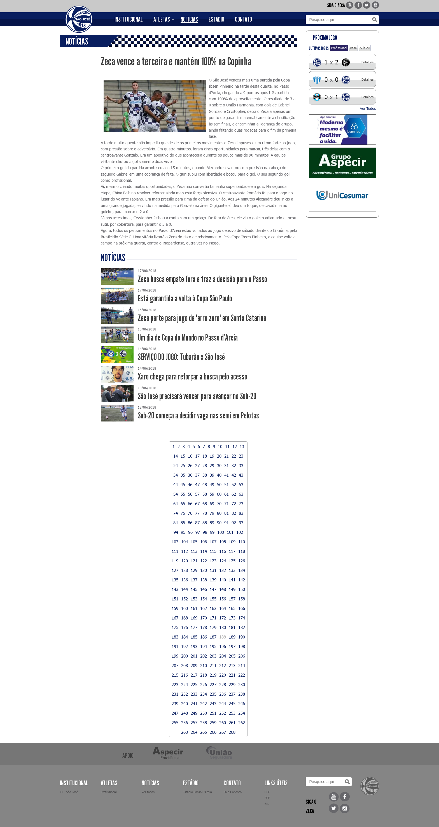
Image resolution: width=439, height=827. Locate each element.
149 (232, 589)
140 (222, 579)
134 (241, 570)
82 (234, 513)
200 (184, 655)
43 (241, 474)
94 (176, 532)
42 (234, 474)
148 (222, 589)
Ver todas (148, 792)
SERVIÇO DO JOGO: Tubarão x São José (181, 357)
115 (213, 551)
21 (226, 455)
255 (175, 722)
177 (194, 627)
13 (242, 446)
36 (190, 474)
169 (194, 617)
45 (183, 484)
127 (175, 570)
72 (234, 503)
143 (175, 589)
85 (183, 522)
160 (184, 608)
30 (219, 465)
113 (194, 551)
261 (232, 722)
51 (226, 484)
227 (213, 684)
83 (241, 513)
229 (232, 684)
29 (212, 465)
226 (203, 684)
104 (184, 541)
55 (183, 494)
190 (241, 636)
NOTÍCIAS (189, 19)
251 (213, 713)
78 (204, 513)
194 (203, 646)
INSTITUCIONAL (129, 19)
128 (184, 570)
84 (175, 522)
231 (175, 693)
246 (241, 703)
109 (232, 541)
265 (203, 732)
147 (213, 589)
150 (241, 589)
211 (213, 665)
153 (194, 598)
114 (203, 551)
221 (232, 674)
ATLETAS (161, 19)
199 (175, 655)
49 (212, 484)
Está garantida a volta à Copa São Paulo (185, 298)
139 (213, 579)
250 (203, 713)
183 (175, 636)
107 (213, 541)
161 (194, 608)
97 (197, 532)
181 (232, 627)
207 (175, 665)
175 (175, 627)
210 (203, 665)
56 (190, 494)
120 (184, 560)
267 (222, 732)
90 (219, 522)
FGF (267, 798)
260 (222, 722)
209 (194, 665)
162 (203, 608)
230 (241, 684)
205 (232, 655)
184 (184, 636)
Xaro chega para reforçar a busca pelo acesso (192, 376)
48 (204, 484)
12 (234, 446)
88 (204, 522)
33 (241, 465)
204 (222, 655)
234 (203, 693)
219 (213, 674)
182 (241, 627)
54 (175, 494)
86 (190, 522)
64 (175, 503)
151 (175, 598)
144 (184, 589)
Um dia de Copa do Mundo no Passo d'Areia (188, 337)
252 (222, 713)
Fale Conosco (233, 792)
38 (204, 474)
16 (190, 455)
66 (190, 503)
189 (232, 636)
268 (232, 732)
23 (241, 455)
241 (194, 703)
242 (203, 703)
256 (184, 722)
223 (175, 684)
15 (183, 455)
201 (194, 655)
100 (220, 532)
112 (184, 551)
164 (222, 608)
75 (183, 513)
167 (175, 617)
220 (222, 674)
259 (213, 722)
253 (232, 713)
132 (222, 570)
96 (190, 532)
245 (232, 703)
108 (222, 541)
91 (226, 522)
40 (219, 474)
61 (226, 494)
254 (241, 713)
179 (213, 627)
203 (213, 655)
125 (232, 560)
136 (184, 579)
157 (232, 598)
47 (197, 484)
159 (175, 608)
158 (241, 598)
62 (234, 494)
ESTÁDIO (216, 19)
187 (213, 636)
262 (241, 722)
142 (241, 579)
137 (194, 579)
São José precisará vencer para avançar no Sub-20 (197, 396)
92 (234, 522)
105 (194, 541)
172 (222, 617)
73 (241, 503)
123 (213, 560)
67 (197, 503)
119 (175, 560)
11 (227, 446)
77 (197, 513)
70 (219, 503)
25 (183, 465)
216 (184, 674)
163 (213, 608)
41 (226, 474)
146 (203, 589)
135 (175, 579)
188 (222, 636)
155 (213, 598)
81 (226, 513)
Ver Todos (368, 108)
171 (213, 617)
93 (241, 522)
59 (212, 494)
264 (194, 732)
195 (213, 646)
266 (213, 732)
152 (184, 598)
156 (222, 598)
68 (204, 503)
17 (197, 455)
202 (203, 655)
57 (197, 494)
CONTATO (243, 19)
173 (232, 617)
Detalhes (367, 62)
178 (203, 627)
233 (194, 693)
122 (203, 560)
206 (241, 655)
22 (234, 455)
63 (241, 494)
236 (222, 693)
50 (219, 484)
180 (222, 627)
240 (184, 703)
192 (184, 646)
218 (203, 674)
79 (212, 513)
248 (184, 713)
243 (213, 703)
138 (203, 579)
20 (219, 455)
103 (175, 541)
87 (197, 522)
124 (222, 560)
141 (232, 579)
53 (241, 484)
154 (203, 598)
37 (197, 474)
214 (241, 665)
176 (184, 627)
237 (232, 693)
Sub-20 (365, 48)
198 (241, 646)
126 (241, 560)
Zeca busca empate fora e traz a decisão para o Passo (202, 279)
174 (241, 617)
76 (190, 513)
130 (203, 570)
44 (175, 484)
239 (175, 703)
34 (175, 474)
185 (194, 636)
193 (194, 646)
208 (184, 665)
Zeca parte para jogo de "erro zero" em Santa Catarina (202, 318)
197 (232, 646)
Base (353, 48)
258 (203, 722)
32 (234, 465)
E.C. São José (69, 792)
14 (175, 455)
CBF (267, 792)
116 (222, 551)
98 (205, 532)
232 (184, 693)
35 (183, 474)
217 (194, 674)
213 (232, 665)
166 (241, 608)
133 (232, 570)
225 (194, 684)
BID (267, 803)
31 (226, 465)
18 (204, 455)
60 (219, 494)
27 (197, 465)
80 (219, 513)
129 (194, 570)
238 (241, 693)
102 (239, 532)
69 (212, 503)
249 (194, 713)
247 (175, 713)
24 (175, 465)
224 (184, 684)
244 (222, 703)
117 (232, 551)
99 (212, 532)
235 (213, 693)
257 (194, 722)
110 (241, 541)
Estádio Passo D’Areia (197, 792)
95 (183, 532)
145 (194, 589)
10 (220, 446)
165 (232, 608)
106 (203, 541)
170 (203, 617)
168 (184, 617)
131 (213, 570)
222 (241, 674)
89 (212, 522)
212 (222, 665)
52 (234, 484)
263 (184, 732)
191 (175, 646)
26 (190, 465)
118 (241, 551)
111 (175, 551)
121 (194, 560)
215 (175, 674)
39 (212, 474)
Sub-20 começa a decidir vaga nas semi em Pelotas (198, 415)
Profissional (339, 48)
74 (175, 513)
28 (204, 465)
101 (230, 532)
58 (204, 494)
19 (212, 455)
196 (222, 646)
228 (222, 684)
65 (183, 503)
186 (203, 636)
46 (190, 484)
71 (226, 503)
